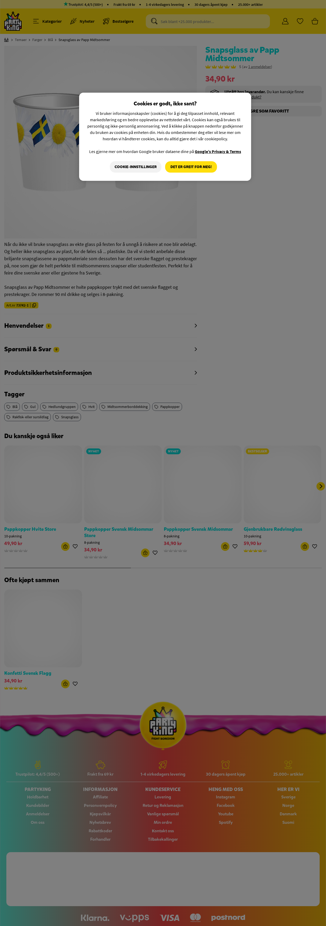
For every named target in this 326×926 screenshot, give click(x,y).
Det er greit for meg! (191, 166)
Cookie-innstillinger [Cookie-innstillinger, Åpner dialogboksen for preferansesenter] (136, 166)
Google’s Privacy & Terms (218, 151)
